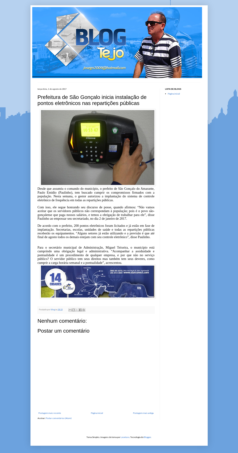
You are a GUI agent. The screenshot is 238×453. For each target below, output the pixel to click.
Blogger (147, 437)
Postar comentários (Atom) (59, 418)
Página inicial (97, 413)
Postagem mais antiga (143, 413)
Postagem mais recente (49, 413)
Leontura (125, 437)
